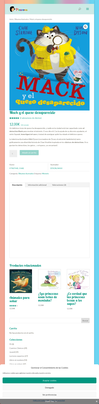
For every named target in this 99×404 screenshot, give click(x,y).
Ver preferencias (49, 395)
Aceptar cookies (49, 380)
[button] (85, 26)
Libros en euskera (16, 360)
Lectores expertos (16, 356)
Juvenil (12, 352)
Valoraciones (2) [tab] (59, 185)
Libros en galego (16, 364)
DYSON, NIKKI (56, 168)
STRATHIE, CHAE (16, 168)
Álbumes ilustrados (22, 19)
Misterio (45, 173)
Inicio (11, 19)
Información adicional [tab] (37, 185)
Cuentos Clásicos (16, 348)
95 (10, 344)
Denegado (49, 387)
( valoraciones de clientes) (31, 118)
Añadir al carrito (29, 152)
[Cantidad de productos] (13, 153)
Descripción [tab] (17, 185)
